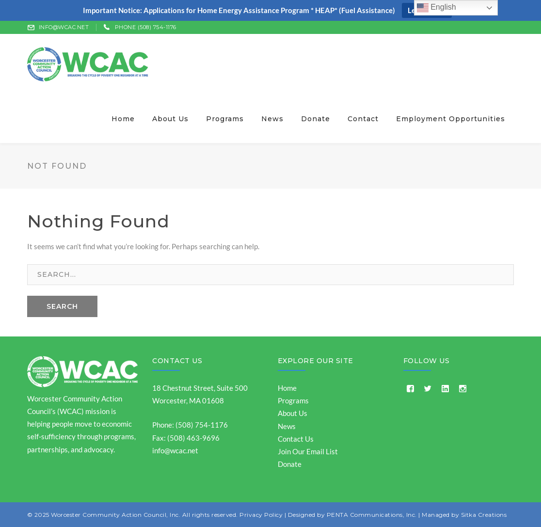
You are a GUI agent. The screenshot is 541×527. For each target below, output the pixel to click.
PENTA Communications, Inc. (372, 514)
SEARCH (62, 306)
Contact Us (177, 360)
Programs (293, 400)
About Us (292, 413)
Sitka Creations (484, 514)
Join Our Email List (308, 451)
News (287, 426)
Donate (290, 464)
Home (287, 387)
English (436, 8)
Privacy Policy (261, 514)
